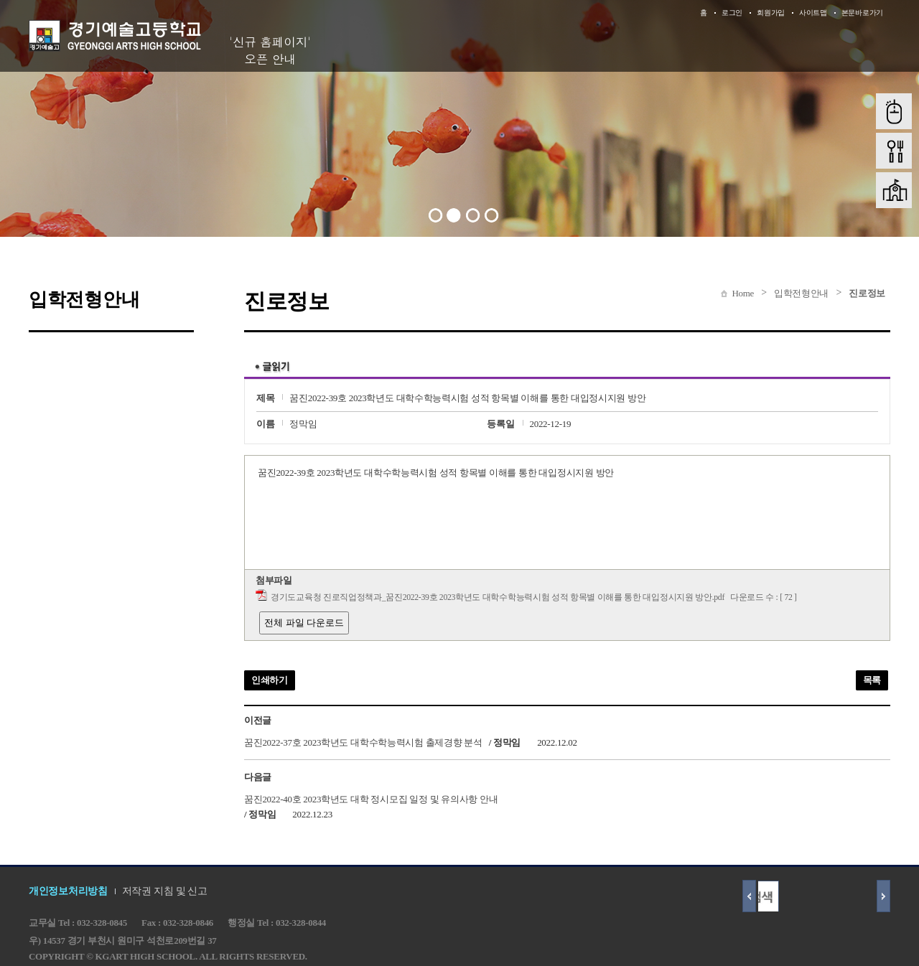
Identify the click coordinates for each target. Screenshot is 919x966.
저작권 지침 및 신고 (164, 891)
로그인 (732, 13)
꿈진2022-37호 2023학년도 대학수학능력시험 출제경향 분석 (363, 742)
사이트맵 (813, 13)
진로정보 (867, 293)
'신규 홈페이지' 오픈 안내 (269, 50)
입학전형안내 (801, 293)
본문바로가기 (862, 13)
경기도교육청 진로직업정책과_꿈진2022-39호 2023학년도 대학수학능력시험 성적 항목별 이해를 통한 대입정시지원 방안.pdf (497, 597)
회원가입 (771, 13)
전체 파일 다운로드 (304, 622)
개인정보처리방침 (68, 891)
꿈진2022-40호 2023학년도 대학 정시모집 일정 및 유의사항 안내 (371, 798)
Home (743, 293)
